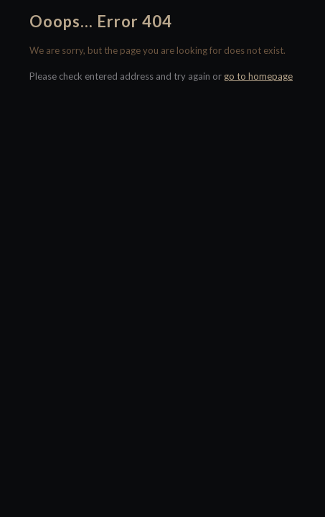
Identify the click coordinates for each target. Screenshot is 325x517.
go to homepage (258, 76)
